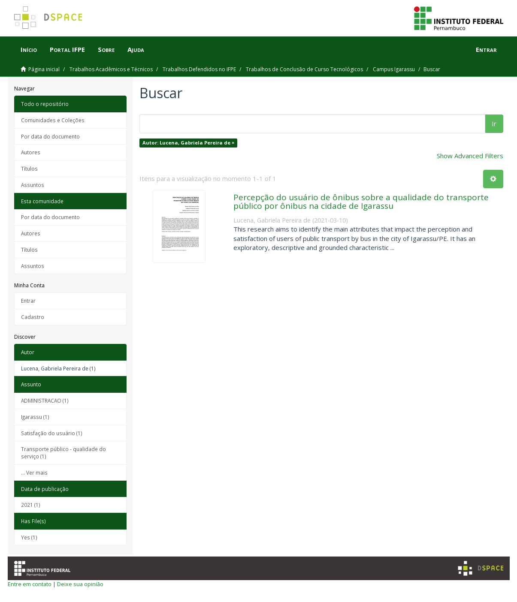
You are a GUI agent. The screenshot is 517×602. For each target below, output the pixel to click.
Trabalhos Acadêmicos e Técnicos (111, 69)
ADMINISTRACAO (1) (45, 400)
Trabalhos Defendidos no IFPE (199, 69)
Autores (30, 152)
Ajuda (135, 49)
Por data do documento (50, 136)
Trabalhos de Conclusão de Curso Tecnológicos (304, 69)
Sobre (106, 49)
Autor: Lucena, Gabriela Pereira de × (188, 142)
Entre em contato (29, 584)
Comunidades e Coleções (53, 120)
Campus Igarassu (394, 69)
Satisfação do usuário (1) (51, 433)
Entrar (28, 300)
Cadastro (32, 316)
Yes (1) (29, 537)
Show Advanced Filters (470, 155)
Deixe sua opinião (80, 584)
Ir (494, 123)
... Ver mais (34, 472)
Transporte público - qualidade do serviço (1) (63, 452)
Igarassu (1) (35, 416)
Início (29, 49)
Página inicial (44, 69)
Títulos (29, 168)
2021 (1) (30, 504)
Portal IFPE (67, 49)
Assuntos (32, 184)
